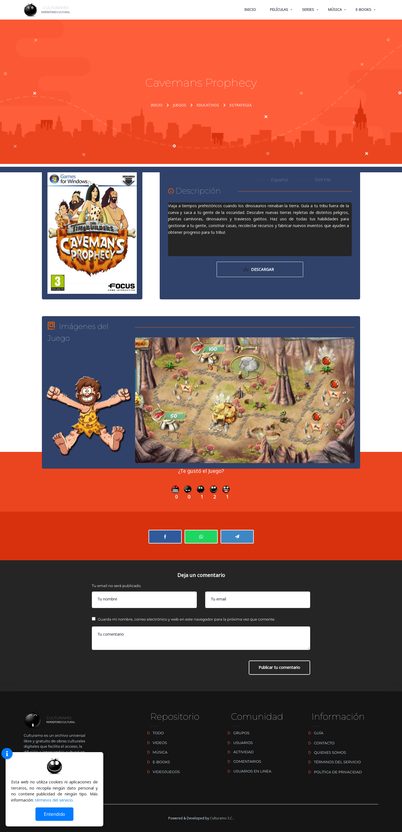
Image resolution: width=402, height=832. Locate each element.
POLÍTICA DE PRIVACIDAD (334, 772)
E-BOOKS (363, 9)
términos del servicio (54, 800)
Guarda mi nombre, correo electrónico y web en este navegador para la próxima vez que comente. (186, 620)
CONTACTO (320, 743)
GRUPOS (237, 733)
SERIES (308, 9)
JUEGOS (179, 105)
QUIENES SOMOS (326, 752)
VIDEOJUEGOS (162, 771)
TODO (154, 733)
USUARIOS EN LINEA (248, 771)
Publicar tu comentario (279, 668)
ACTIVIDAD (239, 752)
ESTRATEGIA (241, 105)
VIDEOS (156, 742)
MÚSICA (335, 9)
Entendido (54, 814)
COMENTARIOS (243, 761)
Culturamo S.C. (221, 818)
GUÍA (314, 733)
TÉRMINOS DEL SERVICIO (333, 762)
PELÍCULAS (279, 9)
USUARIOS (239, 742)
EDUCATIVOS (208, 105)
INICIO (250, 9)
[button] (141, 400)
